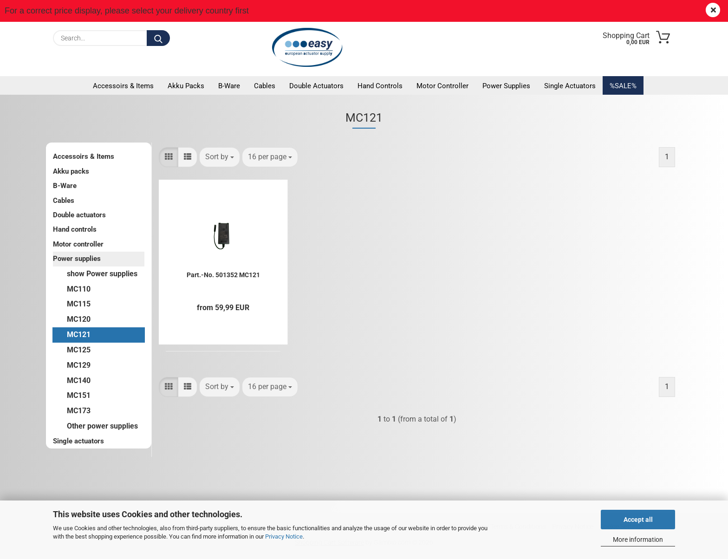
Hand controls (380, 86)
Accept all (638, 519)
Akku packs (186, 86)
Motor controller (442, 86)
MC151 (79, 395)
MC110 (79, 289)
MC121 (79, 334)
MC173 (79, 410)
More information (638, 539)
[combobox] (219, 157)
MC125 (79, 349)
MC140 (79, 380)
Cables (264, 86)
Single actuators (570, 86)
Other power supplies (102, 426)
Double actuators (316, 86)
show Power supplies (102, 273)
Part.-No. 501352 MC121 (223, 275)
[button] (168, 157)
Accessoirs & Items (123, 86)
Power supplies (506, 86)
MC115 (79, 303)
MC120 (79, 319)
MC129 (79, 365)
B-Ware (229, 86)
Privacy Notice (284, 536)
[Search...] (158, 38)
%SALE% (623, 86)
